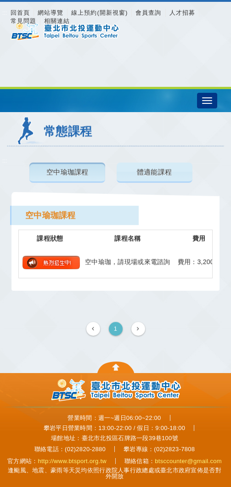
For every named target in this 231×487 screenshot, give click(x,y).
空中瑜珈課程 (67, 172)
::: (4, 13)
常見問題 (23, 20)
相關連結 (57, 20)
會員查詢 (148, 12)
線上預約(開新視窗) (99, 12)
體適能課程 (154, 172)
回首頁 (20, 12)
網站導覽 (50, 12)
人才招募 (182, 12)
